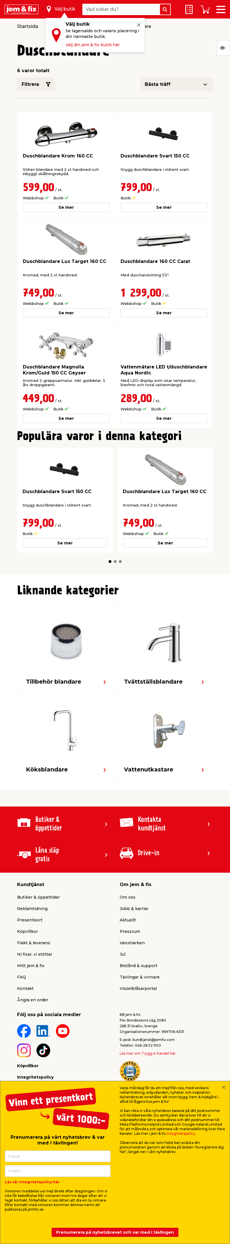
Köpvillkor (27, 931)
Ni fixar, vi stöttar (34, 954)
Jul (122, 954)
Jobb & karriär (134, 908)
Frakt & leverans (33, 942)
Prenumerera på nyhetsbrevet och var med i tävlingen (115, 1232)
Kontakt (25, 988)
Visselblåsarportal (138, 988)
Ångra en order (32, 999)
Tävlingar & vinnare (140, 977)
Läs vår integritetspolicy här (32, 1182)
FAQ (21, 977)
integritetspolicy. (181, 1133)
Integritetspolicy (35, 1077)
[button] (110, 561)
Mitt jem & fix (30, 965)
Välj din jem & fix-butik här (93, 44)
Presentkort (29, 920)
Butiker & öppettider (38, 897)
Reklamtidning (32, 908)
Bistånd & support (138, 965)
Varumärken (132, 942)
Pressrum (130, 931)
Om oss (127, 897)
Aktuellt (128, 920)
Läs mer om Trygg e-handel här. (148, 1053)
